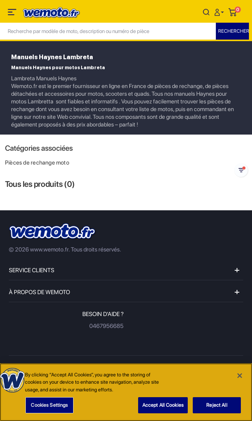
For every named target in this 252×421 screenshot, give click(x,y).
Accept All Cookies (163, 405)
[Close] (239, 375)
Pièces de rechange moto (37, 162)
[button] (220, 11)
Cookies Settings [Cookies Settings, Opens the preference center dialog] (49, 405)
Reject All (216, 405)
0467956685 (106, 326)
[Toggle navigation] (13, 13)
